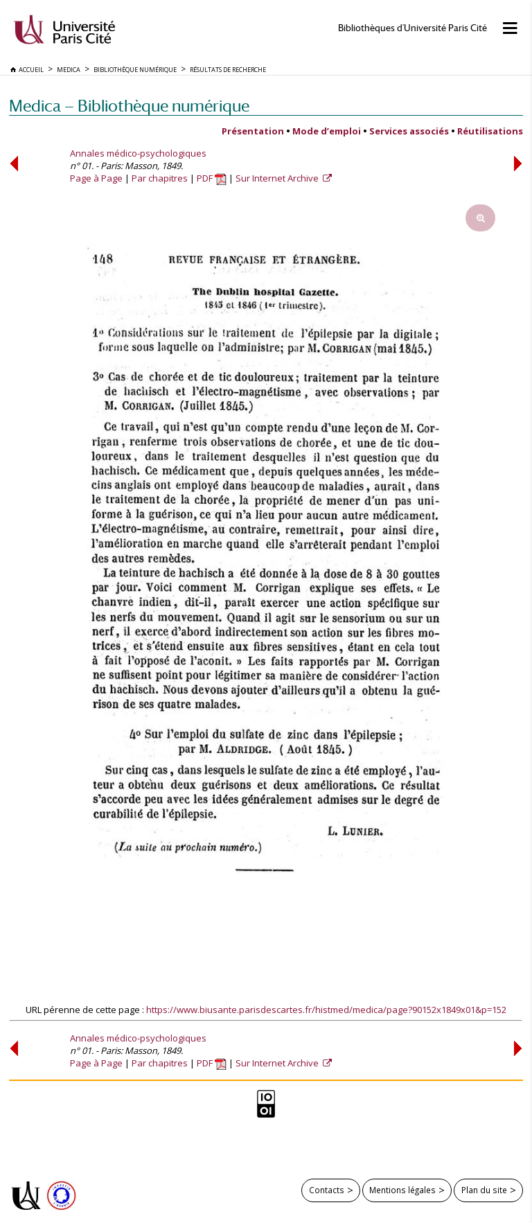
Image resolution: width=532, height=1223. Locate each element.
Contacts (326, 1189)
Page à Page (96, 178)
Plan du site (484, 1189)
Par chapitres (160, 178)
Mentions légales (402, 1189)
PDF (212, 178)
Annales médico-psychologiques (138, 153)
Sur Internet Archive (278, 178)
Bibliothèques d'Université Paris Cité (412, 28)
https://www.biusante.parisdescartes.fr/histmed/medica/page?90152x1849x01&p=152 (326, 1009)
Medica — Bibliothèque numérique (129, 105)
